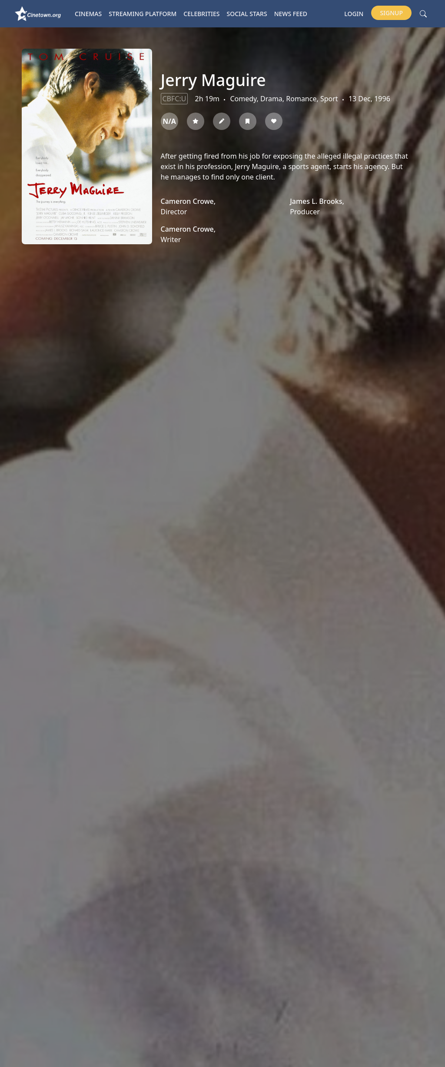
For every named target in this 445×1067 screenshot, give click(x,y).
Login (353, 14)
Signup (391, 13)
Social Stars (247, 14)
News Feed (290, 14)
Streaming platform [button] (142, 14)
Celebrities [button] (201, 14)
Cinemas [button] (88, 14)
